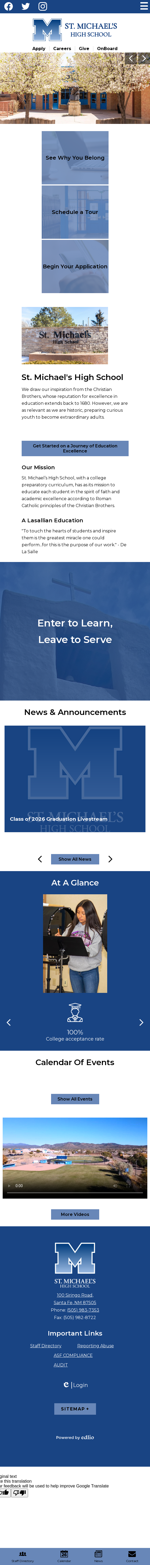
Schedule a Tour (75, 212)
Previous (131, 58)
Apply (38, 48)
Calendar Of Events (75, 1062)
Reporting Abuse (95, 1345)
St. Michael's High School (72, 377)
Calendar (64, 1556)
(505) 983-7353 (83, 1310)
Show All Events (75, 1099)
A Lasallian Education (52, 520)
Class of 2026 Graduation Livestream (58, 819)
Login (75, 1385)
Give (84, 48)
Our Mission (38, 467)
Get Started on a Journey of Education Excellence (75, 448)
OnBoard (107, 48)
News (98, 1556)
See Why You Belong (75, 158)
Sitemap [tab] (73, 1409)
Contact (132, 1556)
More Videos (75, 1214)
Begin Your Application (75, 266)
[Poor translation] (19, 1493)
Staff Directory (45, 1345)
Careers (62, 48)
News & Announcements (75, 712)
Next (144, 58)
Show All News (75, 859)
